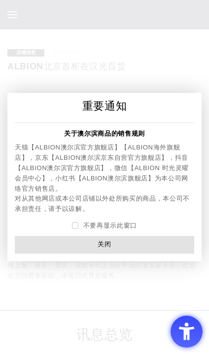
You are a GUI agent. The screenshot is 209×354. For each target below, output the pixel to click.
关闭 (104, 244)
